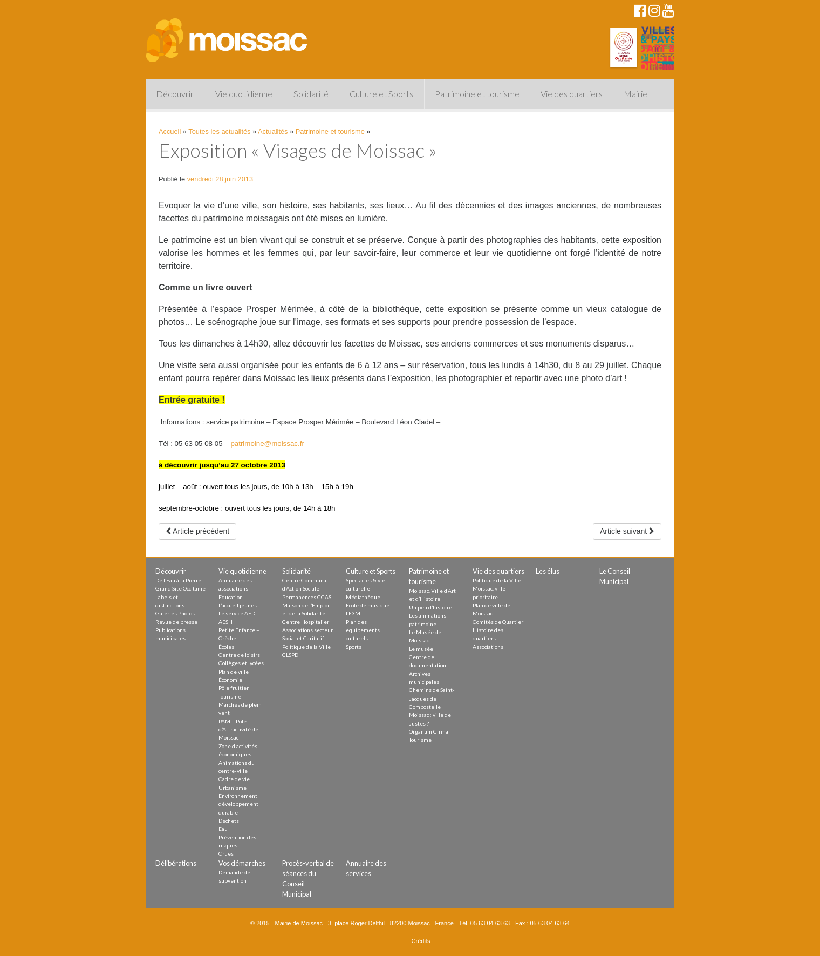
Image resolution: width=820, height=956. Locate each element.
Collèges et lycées (241, 663)
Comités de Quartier (498, 622)
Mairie (635, 94)
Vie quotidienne (243, 94)
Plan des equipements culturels (363, 630)
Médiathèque (363, 597)
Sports (353, 646)
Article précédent (197, 531)
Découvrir (175, 94)
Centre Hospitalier (305, 622)
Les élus (547, 571)
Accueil (170, 131)
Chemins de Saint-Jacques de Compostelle (432, 698)
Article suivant (627, 531)
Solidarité (311, 94)
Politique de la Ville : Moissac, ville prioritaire (498, 588)
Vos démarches (241, 863)
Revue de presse (176, 622)
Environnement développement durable (238, 804)
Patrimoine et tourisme (477, 94)
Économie (230, 679)
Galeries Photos (175, 613)
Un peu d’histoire (430, 607)
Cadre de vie (234, 779)
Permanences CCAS (306, 597)
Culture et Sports (381, 94)
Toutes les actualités (219, 131)
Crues (226, 853)
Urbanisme (232, 787)
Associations (488, 646)
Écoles (226, 646)
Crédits (421, 941)
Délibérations (175, 863)
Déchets (228, 820)
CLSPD (290, 655)
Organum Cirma (428, 731)
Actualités (273, 131)
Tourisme (229, 696)
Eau (223, 828)
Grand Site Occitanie (180, 588)
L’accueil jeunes (237, 605)
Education (230, 597)
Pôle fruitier (233, 687)
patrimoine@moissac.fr (267, 443)
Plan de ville (233, 671)
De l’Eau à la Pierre (178, 580)
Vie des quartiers (572, 94)
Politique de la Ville (306, 646)
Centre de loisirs (239, 655)
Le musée (421, 649)
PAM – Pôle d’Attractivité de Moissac (238, 729)
